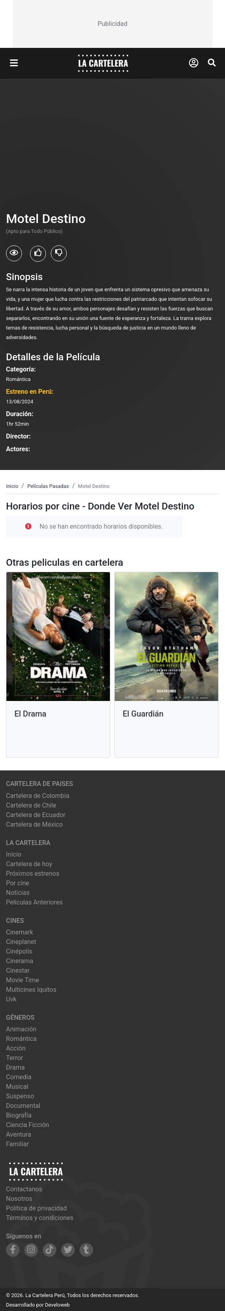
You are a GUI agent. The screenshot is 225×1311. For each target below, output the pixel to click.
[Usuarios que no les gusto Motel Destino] (59, 253)
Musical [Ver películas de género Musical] (17, 1086)
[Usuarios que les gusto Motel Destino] (38, 254)
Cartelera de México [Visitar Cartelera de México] (34, 824)
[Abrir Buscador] (212, 62)
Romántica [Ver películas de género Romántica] (21, 1038)
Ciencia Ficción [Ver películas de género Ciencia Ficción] (27, 1125)
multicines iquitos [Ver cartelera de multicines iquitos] (31, 989)
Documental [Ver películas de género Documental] (23, 1106)
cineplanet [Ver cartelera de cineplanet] (21, 942)
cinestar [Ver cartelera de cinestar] (18, 970)
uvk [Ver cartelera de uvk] (11, 999)
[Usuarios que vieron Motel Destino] (14, 253)
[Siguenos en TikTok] (49, 1250)
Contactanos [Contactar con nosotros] (24, 1189)
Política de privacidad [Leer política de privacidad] (36, 1208)
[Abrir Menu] (14, 63)
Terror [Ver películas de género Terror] (14, 1058)
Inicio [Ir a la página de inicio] (13, 854)
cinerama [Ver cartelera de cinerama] (19, 961)
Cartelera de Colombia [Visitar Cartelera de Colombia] (37, 796)
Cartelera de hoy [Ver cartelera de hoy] (29, 864)
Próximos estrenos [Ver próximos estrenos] (32, 873)
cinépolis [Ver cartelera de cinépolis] (19, 951)
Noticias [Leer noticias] (18, 892)
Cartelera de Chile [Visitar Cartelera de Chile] (31, 805)
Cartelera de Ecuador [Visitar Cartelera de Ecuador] (36, 815)
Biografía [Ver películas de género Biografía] (19, 1115)
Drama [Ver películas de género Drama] (15, 1067)
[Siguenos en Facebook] (13, 1250)
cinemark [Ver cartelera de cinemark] (19, 932)
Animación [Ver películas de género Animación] (21, 1029)
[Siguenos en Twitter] (68, 1250)
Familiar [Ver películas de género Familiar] (17, 1144)
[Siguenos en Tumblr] (86, 1250)
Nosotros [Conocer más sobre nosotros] (19, 1198)
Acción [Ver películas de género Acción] (16, 1048)
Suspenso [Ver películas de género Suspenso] (20, 1096)
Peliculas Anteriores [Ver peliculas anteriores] (34, 902)
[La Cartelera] (103, 63)
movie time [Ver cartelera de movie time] (22, 980)
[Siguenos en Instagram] (31, 1250)
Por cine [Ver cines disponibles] (17, 883)
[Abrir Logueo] (193, 63)
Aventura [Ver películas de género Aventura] (18, 1134)
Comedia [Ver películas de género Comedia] (19, 1077)
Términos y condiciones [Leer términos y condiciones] (40, 1218)
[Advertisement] (113, 24)
